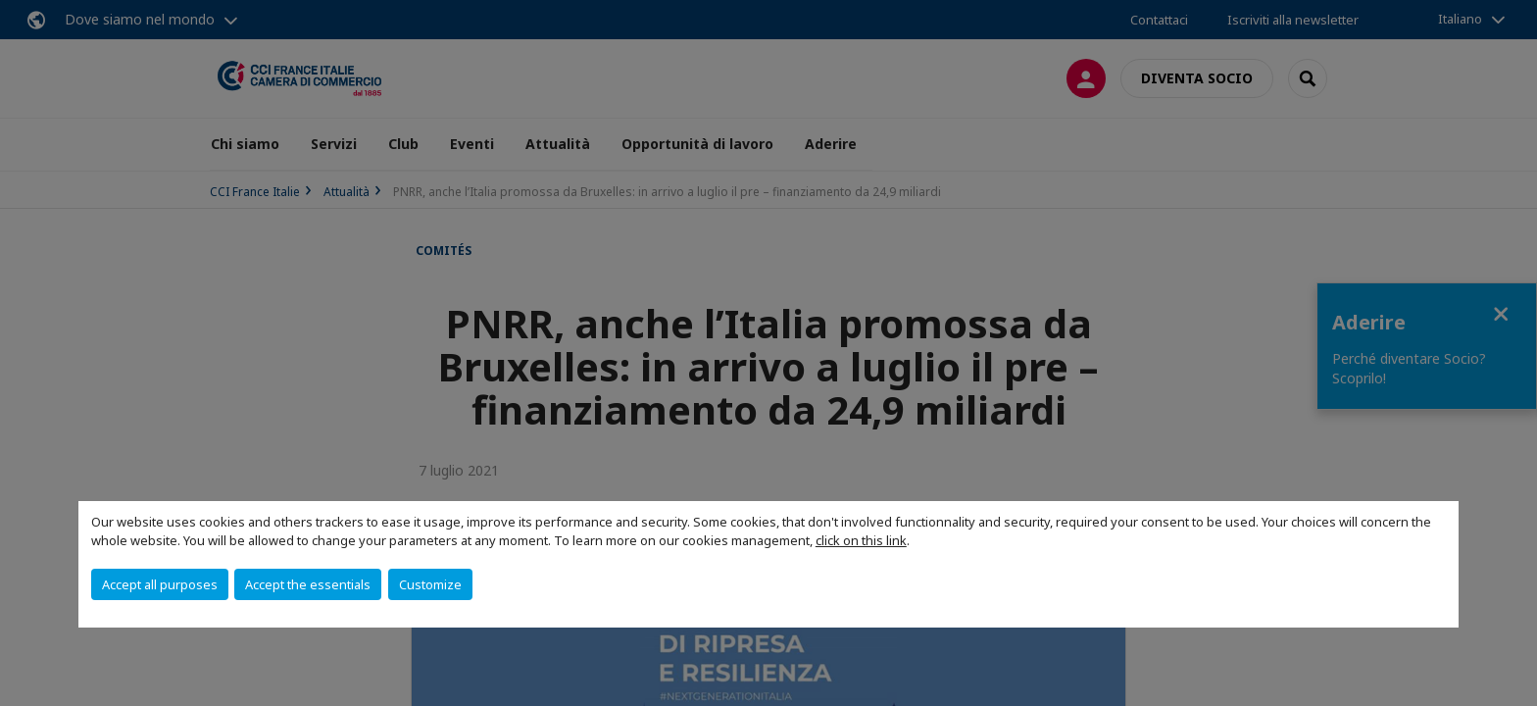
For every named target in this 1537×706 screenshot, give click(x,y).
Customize (430, 584)
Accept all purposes (160, 584)
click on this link (861, 540)
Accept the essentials (308, 584)
